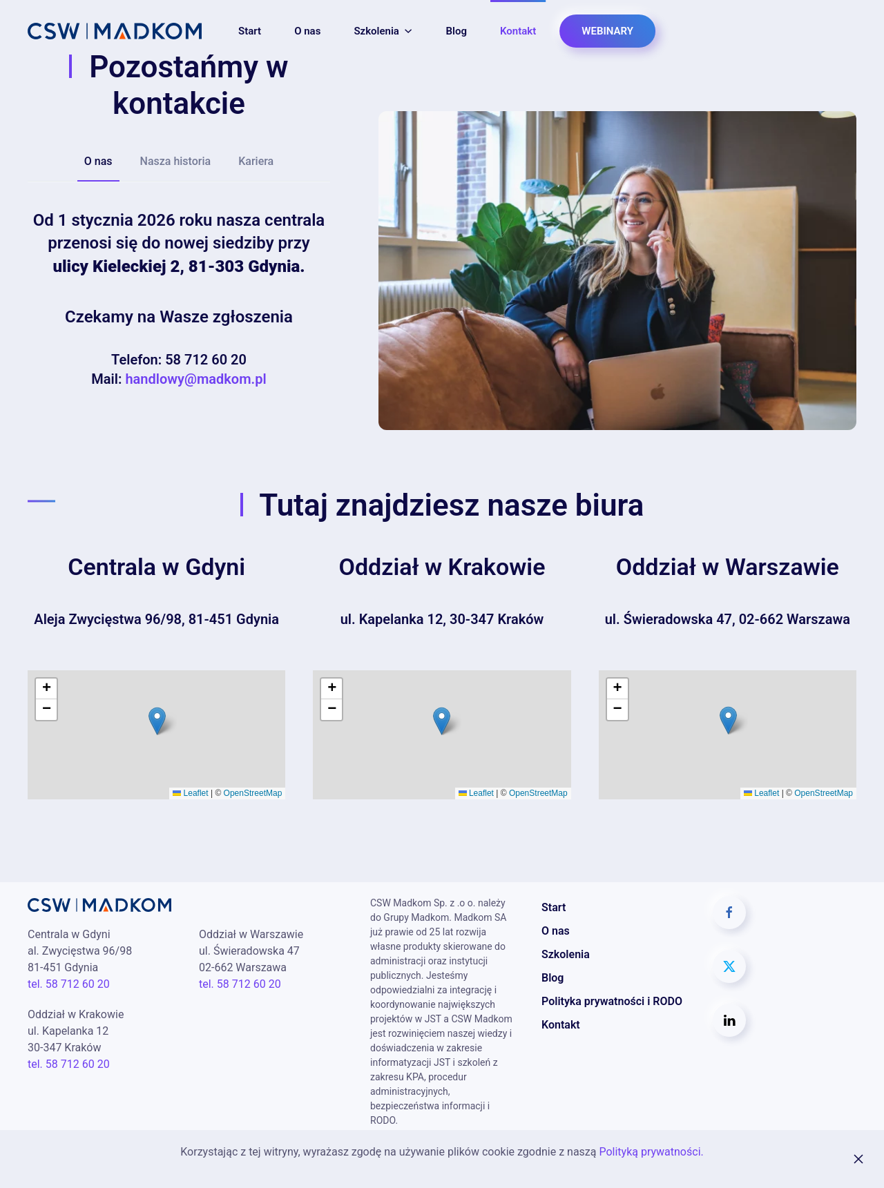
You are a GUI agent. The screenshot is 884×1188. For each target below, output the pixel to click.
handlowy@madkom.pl (195, 379)
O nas (307, 31)
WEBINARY (607, 31)
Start (249, 31)
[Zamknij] (858, 1159)
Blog (456, 31)
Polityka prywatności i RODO (611, 1001)
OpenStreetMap (253, 793)
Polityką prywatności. (651, 1151)
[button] (157, 721)
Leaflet (190, 793)
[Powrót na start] (115, 31)
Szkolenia (565, 954)
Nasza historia (175, 161)
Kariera (255, 161)
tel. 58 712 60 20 (69, 984)
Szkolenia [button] (383, 31)
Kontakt (518, 31)
